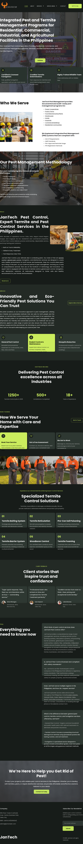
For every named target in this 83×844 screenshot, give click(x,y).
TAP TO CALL (75, 6)
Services (39, 6)
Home (26, 6)
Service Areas (51, 6)
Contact (63, 6)
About (32, 6)
